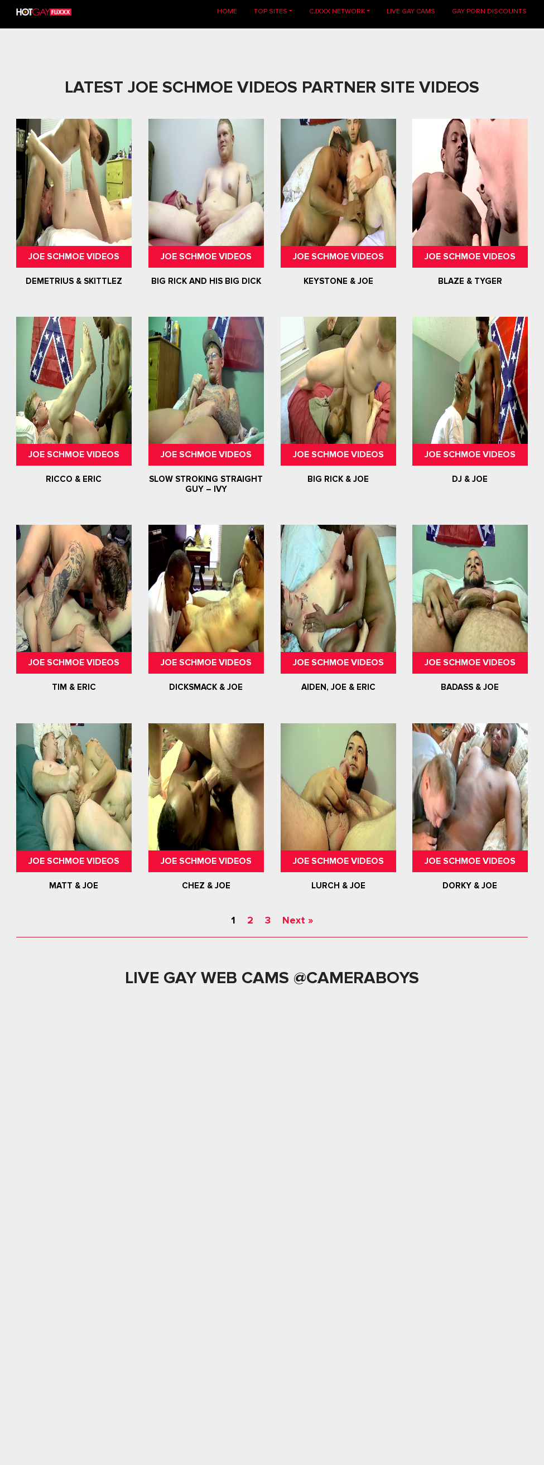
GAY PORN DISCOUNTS (489, 11)
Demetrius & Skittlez (74, 281)
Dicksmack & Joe (206, 688)
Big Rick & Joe (338, 479)
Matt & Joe (74, 886)
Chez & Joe (206, 886)
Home (231, 11)
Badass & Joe (470, 688)
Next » (297, 920)
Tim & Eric (74, 688)
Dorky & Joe (469, 886)
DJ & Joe (470, 479)
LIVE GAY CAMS (411, 11)
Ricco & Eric (74, 479)
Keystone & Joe (338, 281)
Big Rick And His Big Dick (206, 281)
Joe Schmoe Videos (73, 256)
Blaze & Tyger (470, 281)
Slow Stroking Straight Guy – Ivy (206, 484)
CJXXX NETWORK (337, 11)
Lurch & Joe (338, 886)
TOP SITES (270, 11)
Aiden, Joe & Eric (338, 688)
